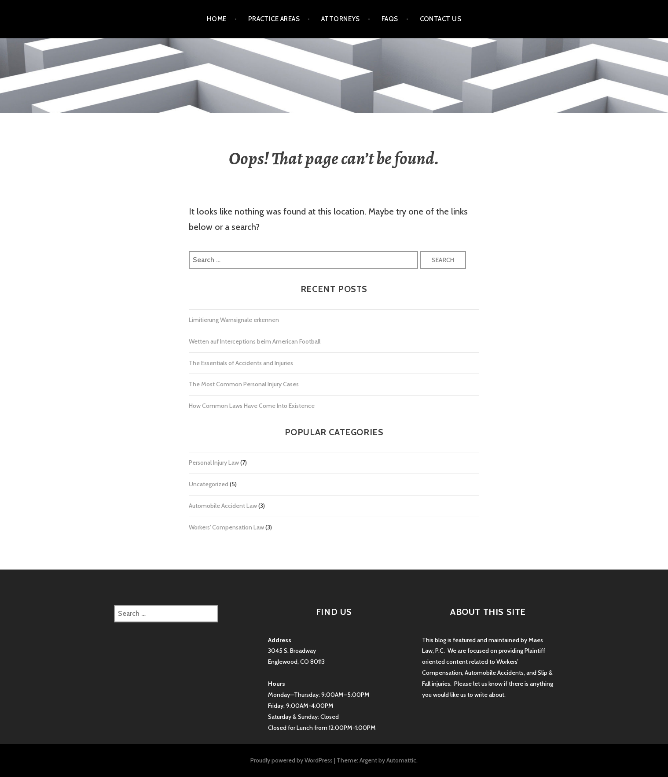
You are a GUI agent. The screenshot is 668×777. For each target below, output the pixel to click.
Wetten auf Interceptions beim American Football (254, 341)
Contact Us (441, 19)
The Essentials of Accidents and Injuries (241, 363)
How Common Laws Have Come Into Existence (252, 406)
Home (217, 19)
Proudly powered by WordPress (291, 760)
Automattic (401, 760)
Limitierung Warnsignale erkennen (234, 320)
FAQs (390, 19)
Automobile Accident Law (223, 506)
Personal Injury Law (214, 462)
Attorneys (340, 19)
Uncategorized (208, 484)
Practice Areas (274, 19)
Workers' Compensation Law (226, 527)
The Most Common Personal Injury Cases (244, 384)
